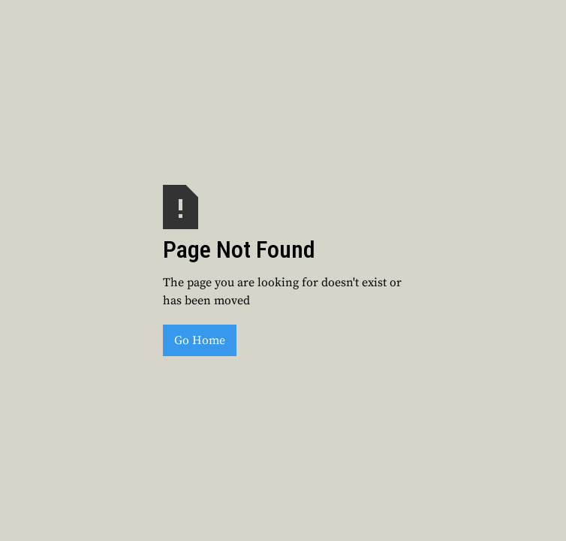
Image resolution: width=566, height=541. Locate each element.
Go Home (199, 340)
